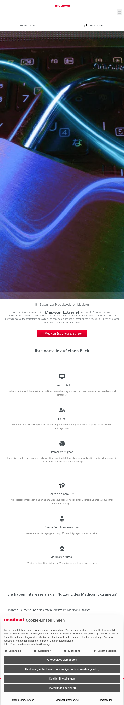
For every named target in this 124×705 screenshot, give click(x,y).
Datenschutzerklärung (67, 700)
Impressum (106, 700)
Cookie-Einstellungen (23, 700)
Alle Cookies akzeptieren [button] (62, 659)
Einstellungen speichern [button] (62, 688)
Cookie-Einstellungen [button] (62, 678)
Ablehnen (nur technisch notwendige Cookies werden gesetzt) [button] (62, 669)
